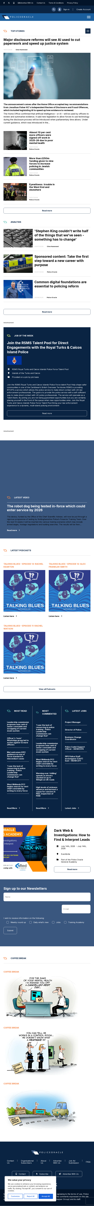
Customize (15, 1196)
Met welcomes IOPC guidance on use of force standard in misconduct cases (16, 755)
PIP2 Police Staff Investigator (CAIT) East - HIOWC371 (74, 758)
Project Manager (73, 722)
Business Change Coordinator (73, 738)
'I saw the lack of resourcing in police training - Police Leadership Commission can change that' (16, 771)
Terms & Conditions (56, 3)
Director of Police (73, 730)
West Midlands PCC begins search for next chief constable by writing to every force (17, 787)
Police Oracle (34, 149)
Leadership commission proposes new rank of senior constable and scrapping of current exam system (18, 726)
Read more (47, 211)
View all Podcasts (47, 689)
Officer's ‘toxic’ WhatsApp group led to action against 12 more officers (18, 741)
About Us (43, 1162)
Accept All (46, 1196)
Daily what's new (41, 922)
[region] (30, 1188)
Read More (13, 808)
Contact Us (41, 3)
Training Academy (76, 922)
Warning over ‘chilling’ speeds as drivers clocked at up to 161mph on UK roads (46, 776)
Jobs (58, 922)
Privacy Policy (72, 3)
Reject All (30, 1196)
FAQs (88, 1162)
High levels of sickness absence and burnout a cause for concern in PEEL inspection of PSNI (47, 791)
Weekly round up (18, 922)
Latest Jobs (72, 808)
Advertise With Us (26, 3)
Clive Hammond (21, 50)
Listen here (10, 616)
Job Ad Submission (74, 1162)
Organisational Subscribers (27, 1162)
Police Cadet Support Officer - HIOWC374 (75, 748)
